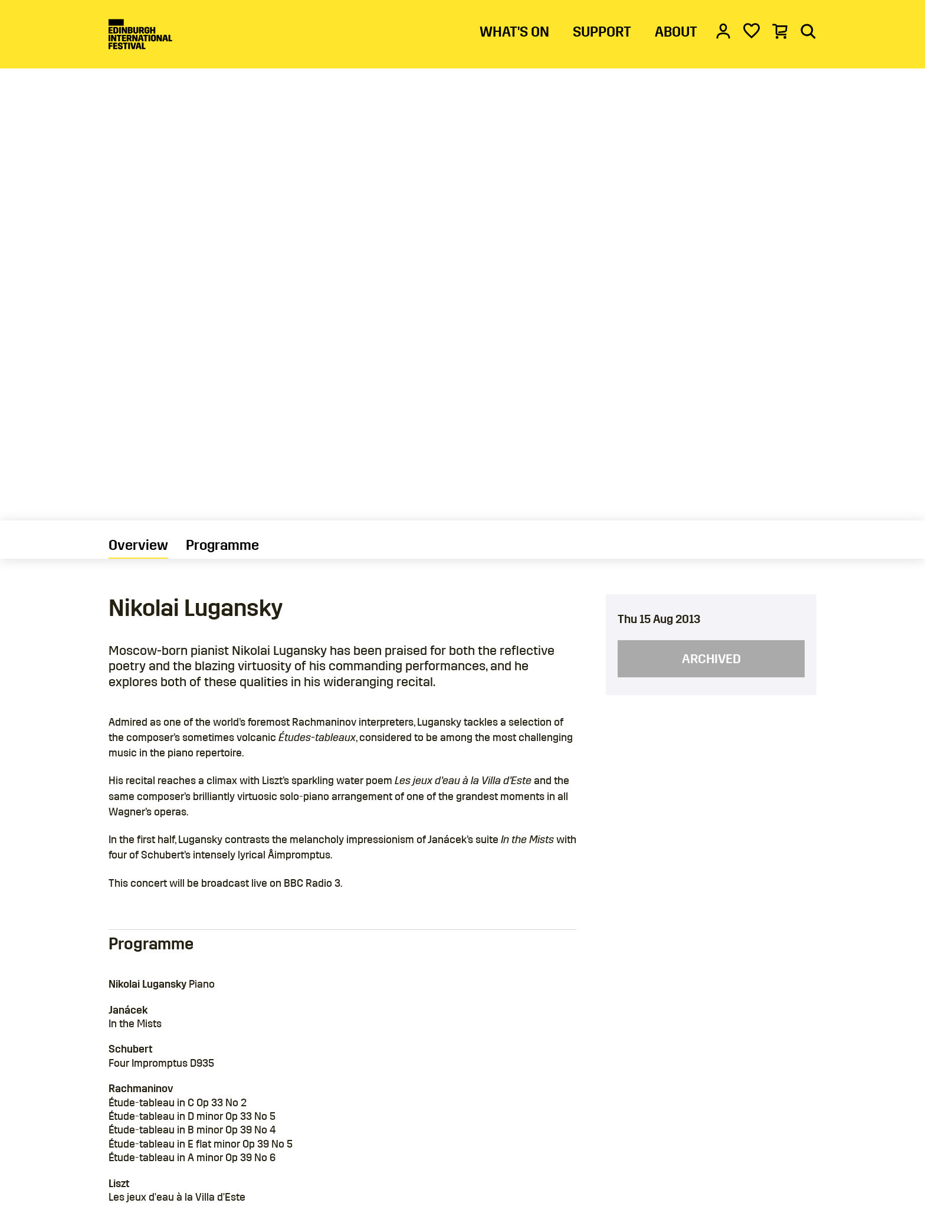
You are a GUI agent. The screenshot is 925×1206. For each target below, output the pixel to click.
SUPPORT (602, 32)
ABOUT (676, 32)
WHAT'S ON (514, 32)
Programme (222, 545)
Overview (138, 545)
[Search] (808, 30)
